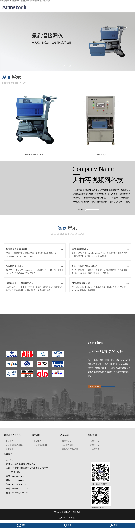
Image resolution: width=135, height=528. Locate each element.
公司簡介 (9, 441)
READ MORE (79, 209)
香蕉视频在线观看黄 (70, 449)
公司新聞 (36, 435)
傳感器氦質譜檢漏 (100, 249)
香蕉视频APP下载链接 (34, 155)
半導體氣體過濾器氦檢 (34, 249)
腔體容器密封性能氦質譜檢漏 (34, 283)
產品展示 (64, 435)
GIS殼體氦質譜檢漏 (100, 283)
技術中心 (37, 441)
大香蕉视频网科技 (12, 435)
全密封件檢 (94, 449)
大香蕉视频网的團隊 (14, 445)
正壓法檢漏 (94, 445)
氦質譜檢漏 (66, 441)
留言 (114, 525)
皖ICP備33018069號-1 (67, 518)
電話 (21, 525)
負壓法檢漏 (94, 441)
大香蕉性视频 (100, 155)
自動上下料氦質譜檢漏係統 (100, 266)
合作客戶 (8, 454)
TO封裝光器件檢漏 (34, 266)
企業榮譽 (9, 449)
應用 (67, 525)
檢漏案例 (92, 435)
